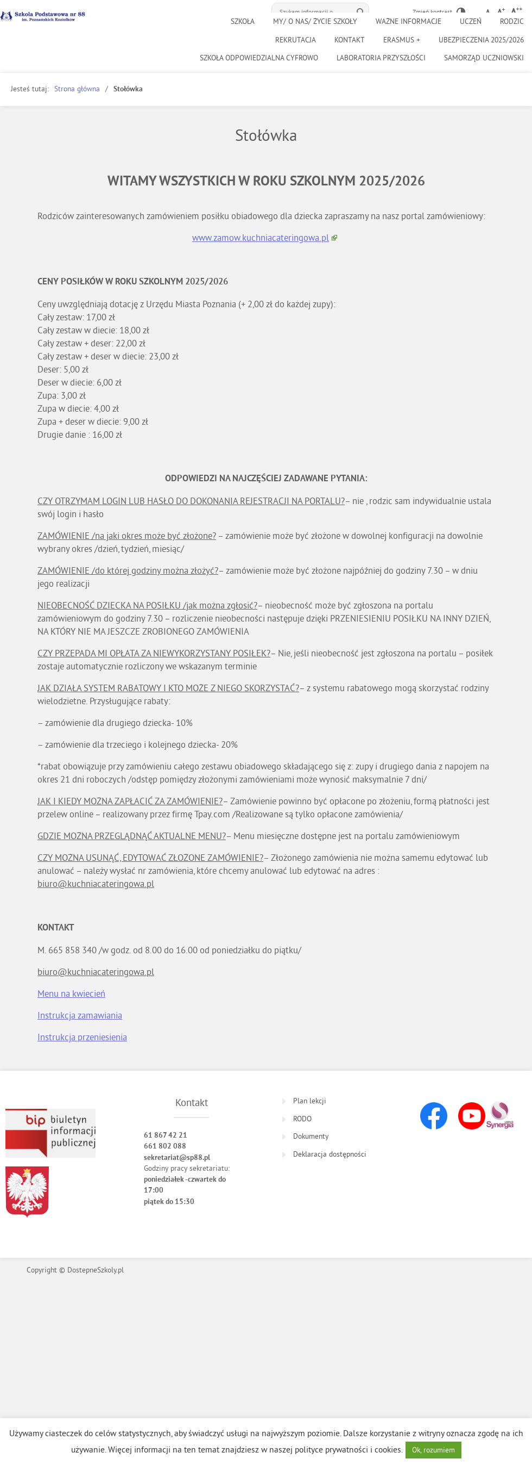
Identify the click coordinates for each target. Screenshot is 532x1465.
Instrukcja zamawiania (79, 1015)
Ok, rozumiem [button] (433, 1450)
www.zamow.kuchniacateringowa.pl (260, 237)
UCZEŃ (471, 21)
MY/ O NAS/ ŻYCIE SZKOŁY (315, 21)
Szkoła (243, 21)
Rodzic (512, 21)
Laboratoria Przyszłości (381, 58)
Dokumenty (310, 1136)
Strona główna (77, 89)
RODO (302, 1118)
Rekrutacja (295, 40)
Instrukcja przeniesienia (82, 1036)
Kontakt (349, 40)
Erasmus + (401, 40)
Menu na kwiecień (71, 993)
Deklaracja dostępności (329, 1154)
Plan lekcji (309, 1101)
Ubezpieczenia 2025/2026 (481, 40)
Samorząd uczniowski (484, 58)
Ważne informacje (408, 21)
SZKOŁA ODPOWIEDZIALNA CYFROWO (259, 58)
